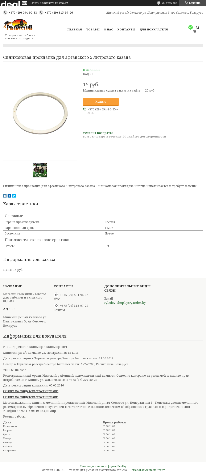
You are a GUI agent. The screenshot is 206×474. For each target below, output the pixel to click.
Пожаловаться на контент (147, 470)
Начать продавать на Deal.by (48, 2)
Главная (74, 29)
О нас (108, 29)
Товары (93, 29)
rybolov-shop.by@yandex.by (125, 303)
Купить (100, 101)
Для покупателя (154, 29)
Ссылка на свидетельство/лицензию (30, 391)
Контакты (126, 29)
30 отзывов (169, 3)
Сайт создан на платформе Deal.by (103, 466)
